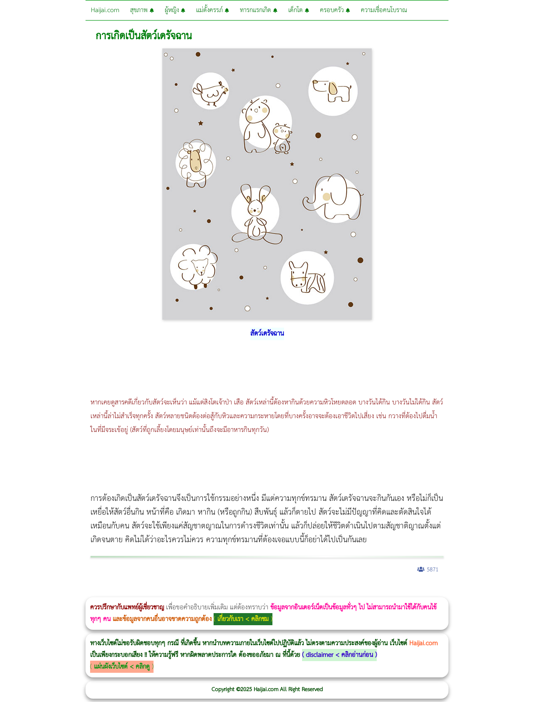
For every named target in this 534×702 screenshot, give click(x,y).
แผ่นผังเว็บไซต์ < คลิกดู (122, 667)
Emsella (225, 591)
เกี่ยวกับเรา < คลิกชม (243, 619)
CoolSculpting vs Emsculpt (153, 591)
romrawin (256, 591)
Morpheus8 (113, 591)
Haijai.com (105, 10)
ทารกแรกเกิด (258, 10)
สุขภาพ (142, 10)
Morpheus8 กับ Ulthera (127, 591)
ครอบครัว (335, 10)
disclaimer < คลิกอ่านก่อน (339, 655)
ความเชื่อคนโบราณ (384, 10)
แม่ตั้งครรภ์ (212, 10)
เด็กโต (298, 10)
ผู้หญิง (175, 10)
